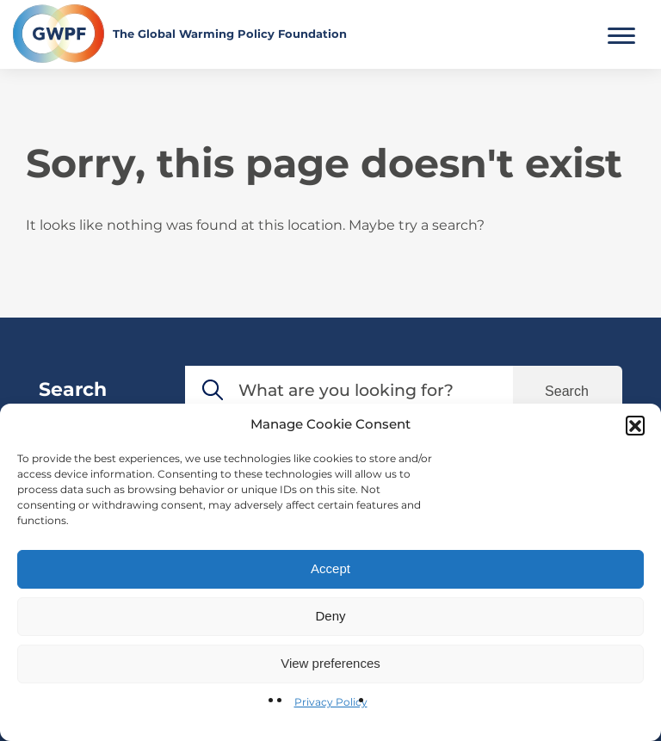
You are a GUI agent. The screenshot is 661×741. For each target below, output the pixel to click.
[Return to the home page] (180, 33)
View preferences (330, 663)
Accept (330, 568)
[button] (635, 425)
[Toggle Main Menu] (621, 33)
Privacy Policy (331, 701)
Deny (330, 615)
